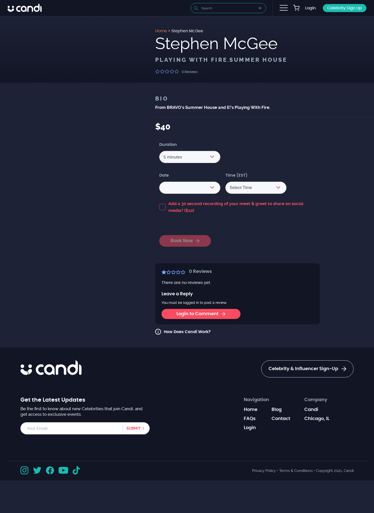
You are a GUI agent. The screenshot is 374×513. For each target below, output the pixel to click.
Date (164, 175)
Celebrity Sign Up (344, 8)
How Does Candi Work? (187, 332)
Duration (168, 145)
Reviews (190, 71)
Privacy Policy (264, 470)
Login (310, 8)
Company (315, 400)
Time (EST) (236, 175)
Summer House (258, 60)
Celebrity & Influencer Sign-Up (307, 368)
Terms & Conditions (296, 470)
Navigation (256, 400)
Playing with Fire (191, 60)
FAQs (250, 418)
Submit (133, 428)
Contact (281, 418)
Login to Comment (200, 314)
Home (250, 409)
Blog (277, 409)
